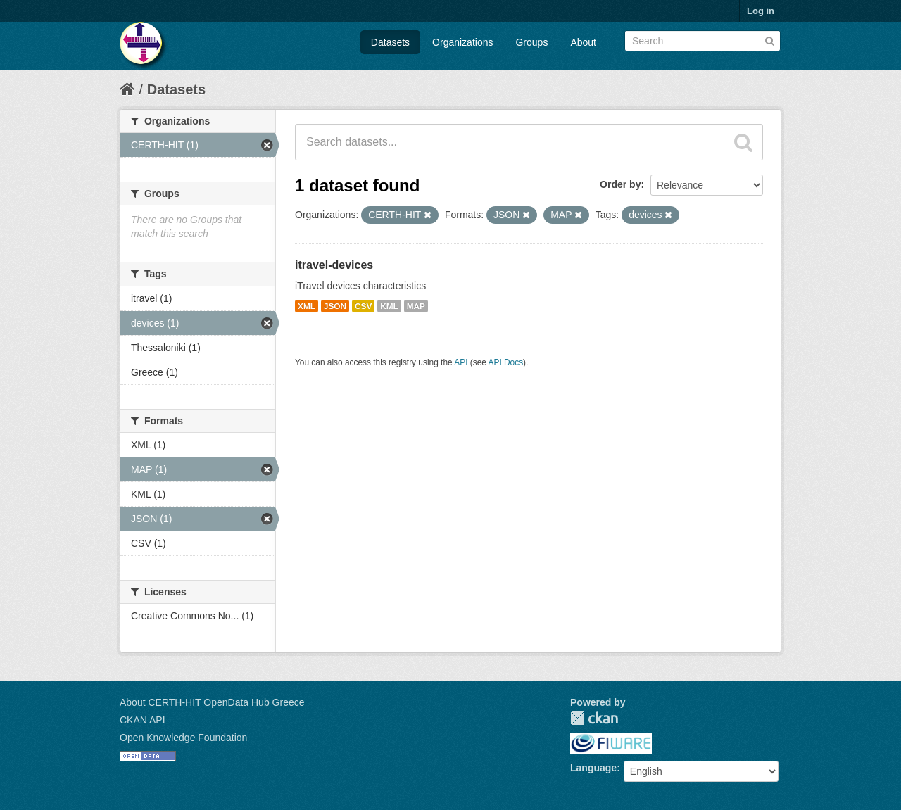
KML (389, 306)
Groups (531, 42)
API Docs (506, 362)
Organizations (462, 42)
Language (593, 767)
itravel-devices (334, 265)
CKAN (594, 718)
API (460, 362)
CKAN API (142, 720)
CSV (363, 306)
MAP (416, 306)
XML (306, 306)
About (583, 42)
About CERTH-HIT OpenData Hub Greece (212, 702)
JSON (335, 306)
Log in (760, 11)
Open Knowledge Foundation (183, 737)
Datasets (390, 42)
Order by (620, 184)
